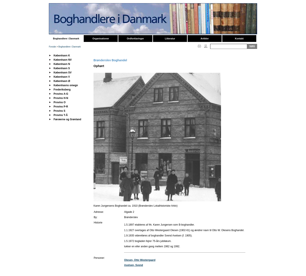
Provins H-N (61, 98)
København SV (63, 72)
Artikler (205, 38)
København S (62, 68)
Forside (52, 47)
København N (62, 64)
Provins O (60, 102)
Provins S (59, 110)
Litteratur (170, 38)
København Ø (62, 81)
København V (62, 76)
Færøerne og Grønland (67, 119)
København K (62, 55)
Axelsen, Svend (133, 265)
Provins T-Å (61, 115)
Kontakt (239, 38)
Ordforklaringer (135, 38)
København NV (63, 59)
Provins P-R (61, 106)
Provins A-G (61, 93)
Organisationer (100, 38)
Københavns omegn (66, 85)
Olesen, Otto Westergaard (139, 260)
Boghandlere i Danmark (66, 38)
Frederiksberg (62, 89)
